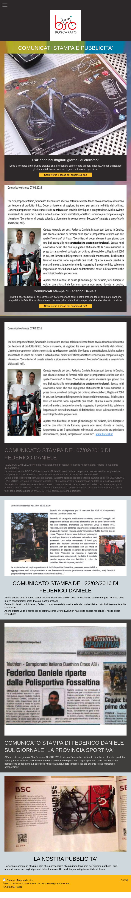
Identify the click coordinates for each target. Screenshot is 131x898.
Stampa (9, 880)
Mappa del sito (25, 880)
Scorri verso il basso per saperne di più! (65, 174)
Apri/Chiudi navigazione (65, 5)
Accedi (124, 880)
